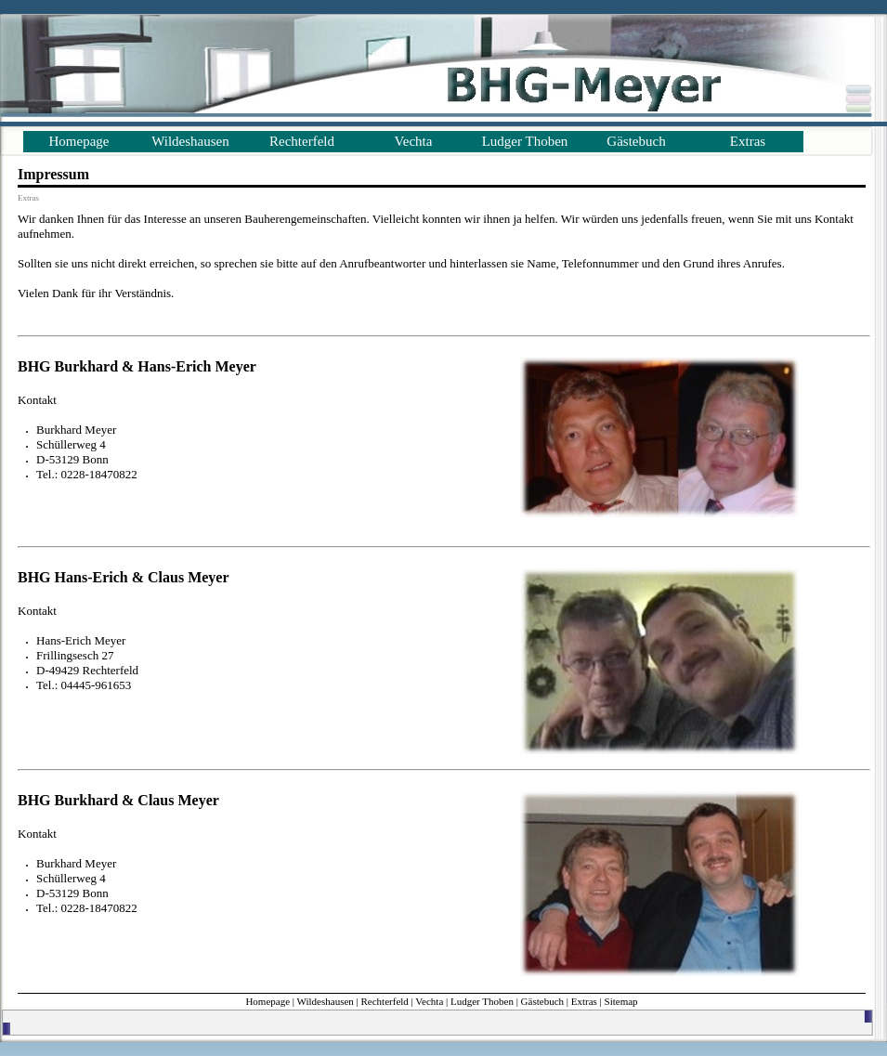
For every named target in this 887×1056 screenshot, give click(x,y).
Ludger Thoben (525, 141)
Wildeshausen (190, 141)
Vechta (414, 141)
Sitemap (621, 1001)
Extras (747, 141)
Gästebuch (636, 141)
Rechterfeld (301, 141)
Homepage (79, 141)
